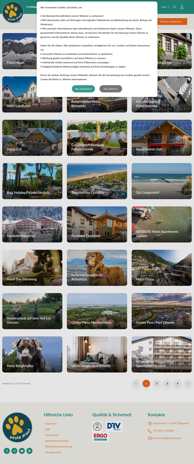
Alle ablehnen (111, 88)
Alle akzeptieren (83, 88)
